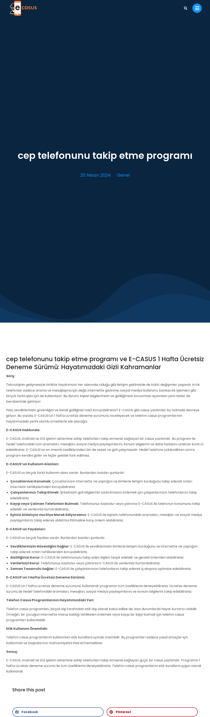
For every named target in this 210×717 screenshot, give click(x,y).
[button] (58, 712)
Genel (123, 175)
